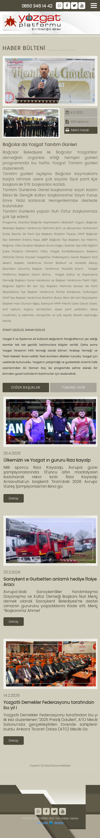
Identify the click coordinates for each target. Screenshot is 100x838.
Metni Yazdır (77, 130)
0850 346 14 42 (37, 6)
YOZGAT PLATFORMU (34, 818)
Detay (13, 498)
